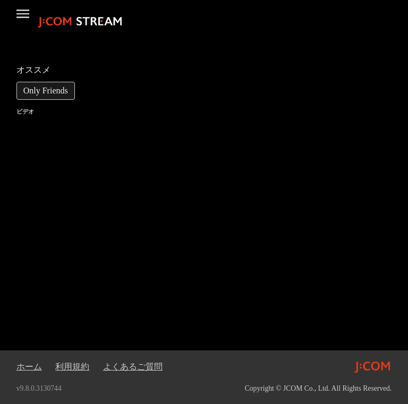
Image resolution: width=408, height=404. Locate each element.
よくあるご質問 (133, 366)
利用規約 (72, 366)
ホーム (29, 366)
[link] (45, 91)
